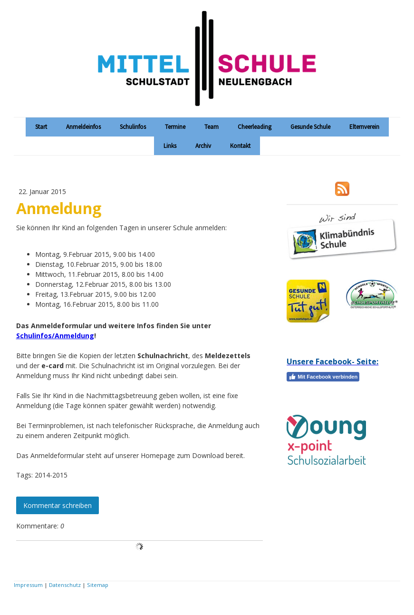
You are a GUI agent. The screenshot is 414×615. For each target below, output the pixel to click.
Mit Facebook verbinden (323, 377)
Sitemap (97, 584)
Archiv (203, 146)
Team (211, 127)
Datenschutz (65, 584)
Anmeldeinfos (83, 127)
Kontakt (240, 146)
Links (170, 146)
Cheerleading (254, 127)
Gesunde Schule (310, 127)
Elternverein (364, 127)
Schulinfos (133, 127)
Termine (175, 127)
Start (41, 127)
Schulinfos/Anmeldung (55, 335)
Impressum (28, 584)
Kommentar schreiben (57, 505)
